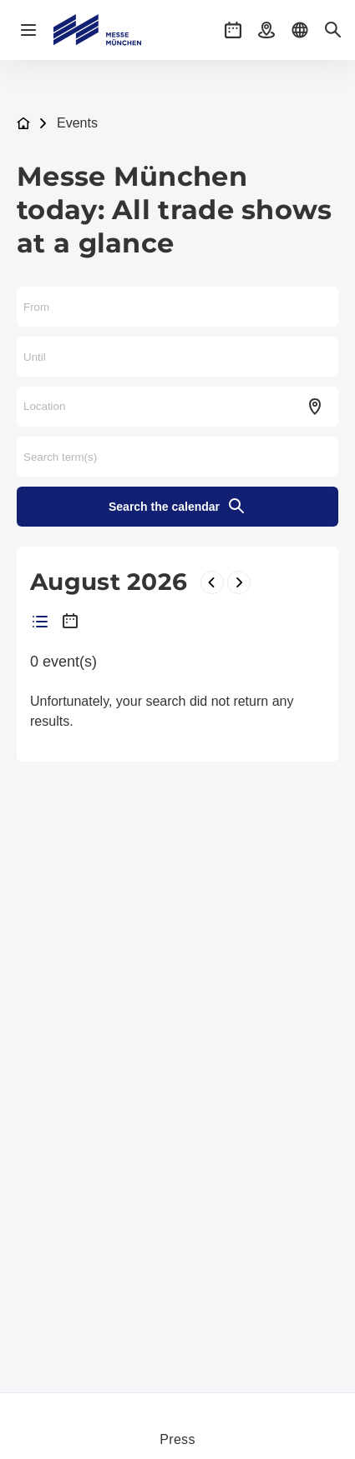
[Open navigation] (28, 30)
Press (177, 1439)
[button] (233, 30)
